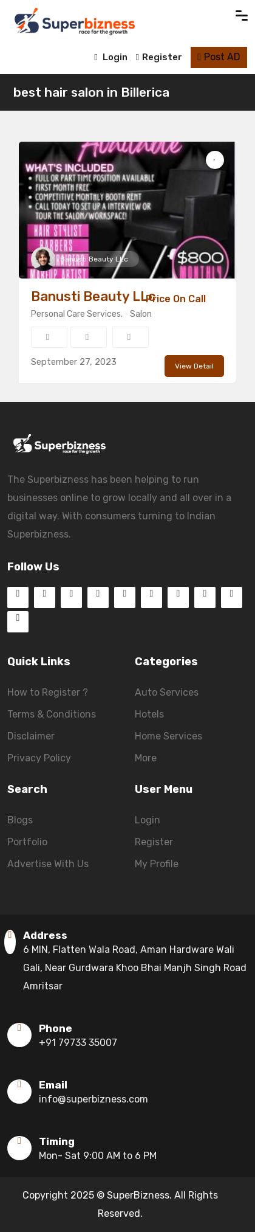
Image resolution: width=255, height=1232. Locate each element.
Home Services (168, 736)
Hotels (149, 714)
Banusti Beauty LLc (94, 259)
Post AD (218, 57)
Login (110, 57)
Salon (141, 314)
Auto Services (167, 692)
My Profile (156, 864)
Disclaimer (31, 736)
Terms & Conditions (51, 714)
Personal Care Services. (77, 314)
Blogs (20, 820)
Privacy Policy (39, 758)
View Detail (194, 366)
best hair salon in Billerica (91, 92)
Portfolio (27, 842)
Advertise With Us (48, 864)
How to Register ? (47, 692)
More (146, 758)
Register (159, 57)
